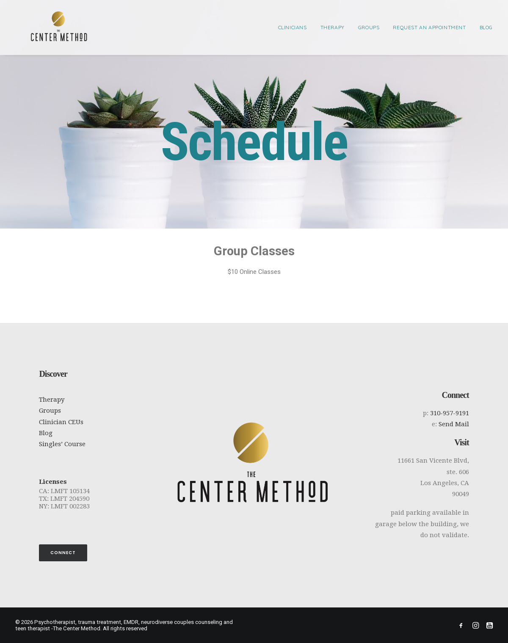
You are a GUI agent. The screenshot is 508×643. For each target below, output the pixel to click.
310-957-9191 (449, 413)
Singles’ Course (62, 444)
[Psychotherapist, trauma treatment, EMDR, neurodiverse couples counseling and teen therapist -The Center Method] (44, 27)
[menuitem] (295, 27)
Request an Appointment (429, 27)
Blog (486, 27)
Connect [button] (63, 552)
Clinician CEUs (61, 422)
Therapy (332, 27)
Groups (369, 27)
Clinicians (292, 27)
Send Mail (454, 424)
